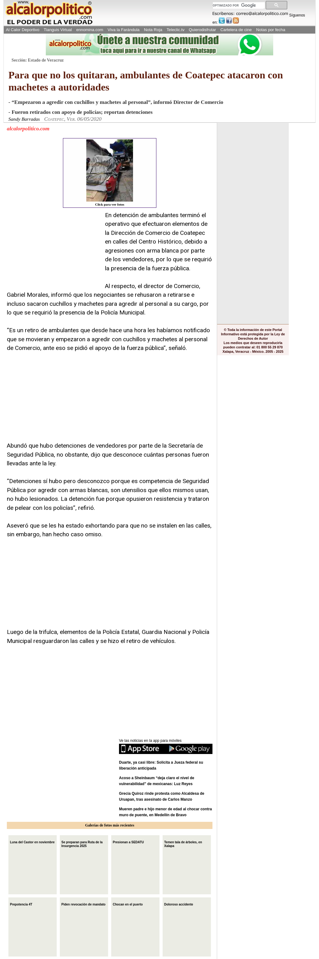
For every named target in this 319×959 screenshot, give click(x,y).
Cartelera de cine (236, 29)
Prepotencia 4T (21, 903)
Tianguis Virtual (58, 29)
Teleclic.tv (175, 29)
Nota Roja (153, 29)
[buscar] (238, 5)
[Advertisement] (53, 250)
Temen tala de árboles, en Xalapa (183, 843)
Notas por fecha (270, 29)
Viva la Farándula (123, 29)
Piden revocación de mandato (83, 903)
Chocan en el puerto (128, 903)
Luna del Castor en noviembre (32, 841)
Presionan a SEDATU (128, 841)
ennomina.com (89, 29)
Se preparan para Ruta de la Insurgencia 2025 (81, 843)
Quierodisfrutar (202, 29)
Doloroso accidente (178, 903)
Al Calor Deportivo (22, 29)
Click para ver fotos (109, 172)
